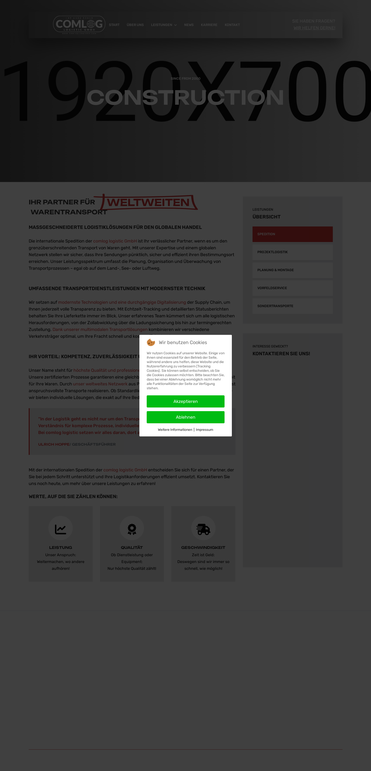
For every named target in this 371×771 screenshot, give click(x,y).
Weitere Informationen (175, 430)
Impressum (204, 430)
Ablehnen (185, 417)
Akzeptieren (185, 401)
